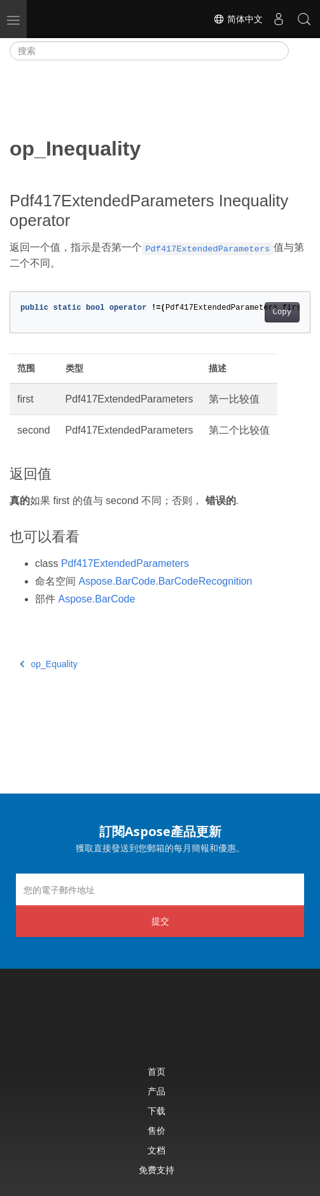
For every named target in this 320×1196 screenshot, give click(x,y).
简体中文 (238, 19)
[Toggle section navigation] (299, 50)
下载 (156, 1111)
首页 (156, 1071)
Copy (282, 312)
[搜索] (149, 50)
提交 (160, 921)
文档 (156, 1150)
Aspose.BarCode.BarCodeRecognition (165, 581)
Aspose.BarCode (96, 599)
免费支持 (156, 1170)
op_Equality (49, 664)
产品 (156, 1091)
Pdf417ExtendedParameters (125, 563)
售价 (156, 1130)
